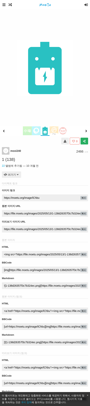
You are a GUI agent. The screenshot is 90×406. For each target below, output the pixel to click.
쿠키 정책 (26, 402)
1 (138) (8, 159)
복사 (83, 198)
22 (3, 165)
